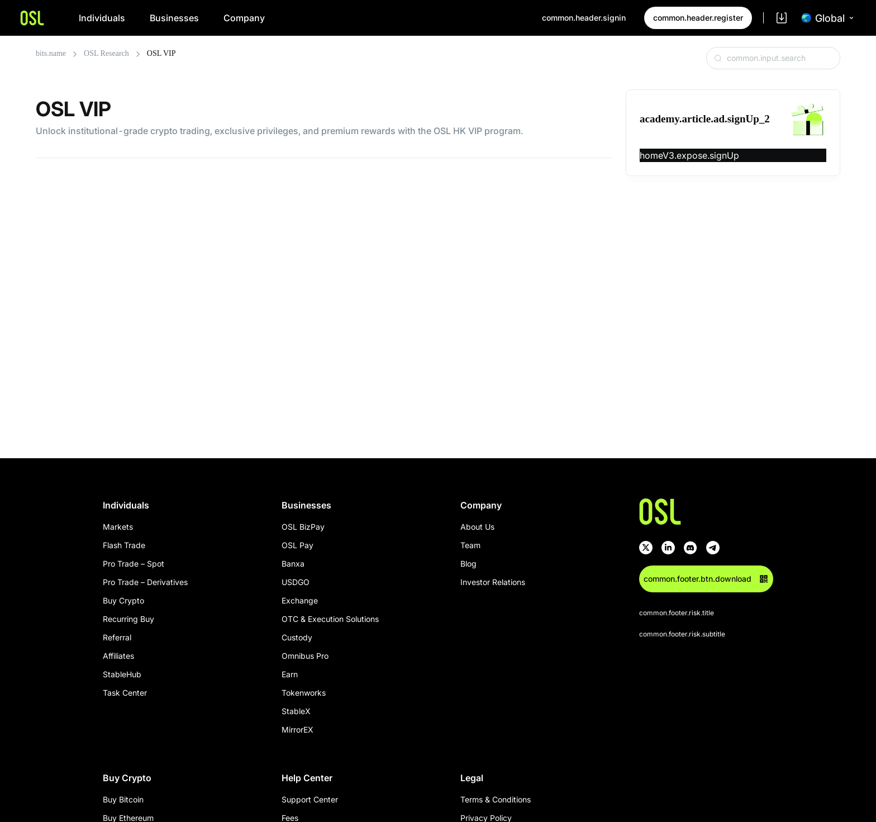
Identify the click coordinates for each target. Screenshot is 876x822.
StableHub (122, 674)
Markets (118, 526)
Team (470, 545)
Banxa (293, 563)
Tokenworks (304, 692)
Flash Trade (124, 545)
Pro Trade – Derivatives (145, 582)
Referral (117, 637)
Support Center (310, 799)
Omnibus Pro (305, 656)
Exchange (300, 600)
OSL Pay (297, 545)
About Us (477, 526)
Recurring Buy (128, 619)
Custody (297, 637)
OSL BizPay (303, 526)
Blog (468, 563)
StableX (296, 711)
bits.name (51, 53)
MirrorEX (297, 729)
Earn (290, 674)
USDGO (296, 582)
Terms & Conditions (495, 799)
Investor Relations (492, 582)
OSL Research (106, 53)
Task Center (125, 692)
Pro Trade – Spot (133, 563)
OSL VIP (161, 53)
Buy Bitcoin (123, 799)
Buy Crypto (123, 600)
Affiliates (118, 656)
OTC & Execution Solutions (330, 619)
